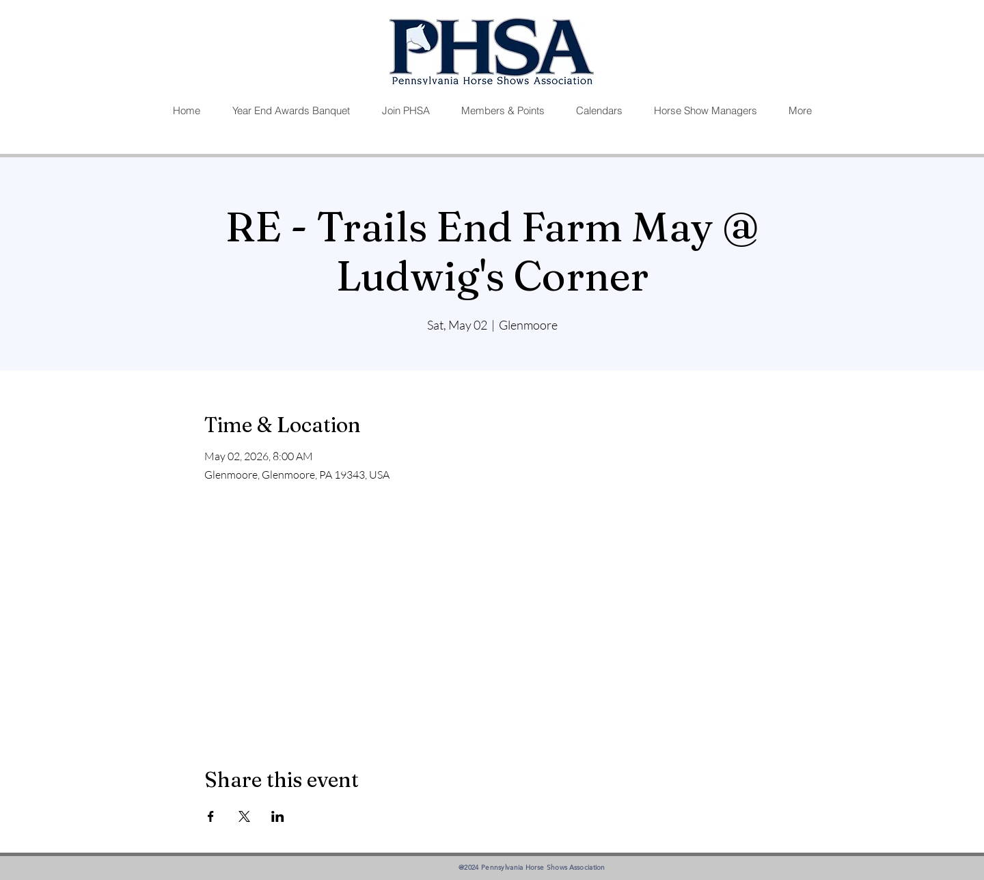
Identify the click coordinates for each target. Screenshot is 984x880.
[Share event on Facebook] (210, 816)
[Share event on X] (244, 816)
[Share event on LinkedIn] (277, 816)
